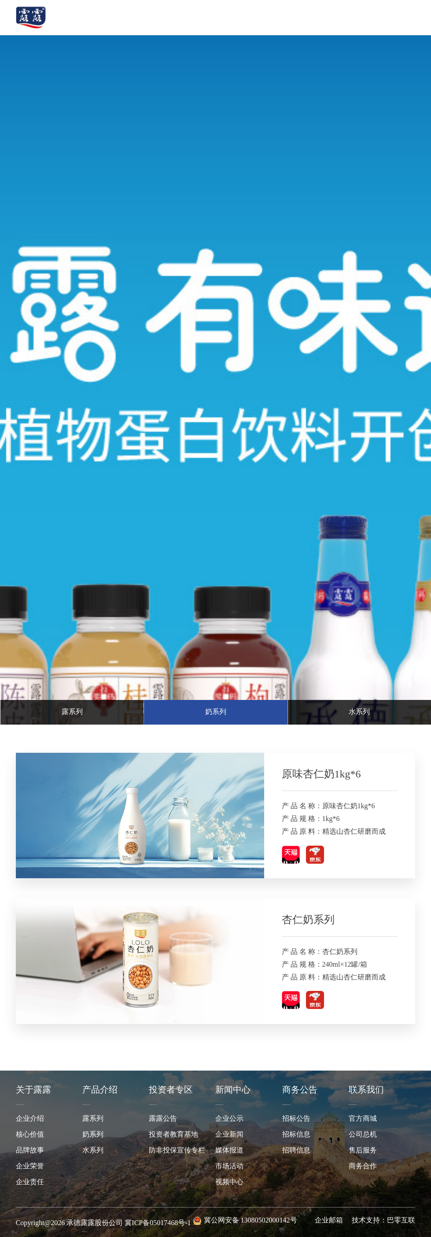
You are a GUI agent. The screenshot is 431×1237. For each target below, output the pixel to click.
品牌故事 (30, 1150)
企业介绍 (30, 1119)
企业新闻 (229, 1134)
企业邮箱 (329, 1220)
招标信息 (296, 1134)
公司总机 (363, 1134)
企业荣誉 (30, 1166)
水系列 (92, 1150)
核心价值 (30, 1134)
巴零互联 (401, 1220)
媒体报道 (229, 1150)
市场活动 (229, 1166)
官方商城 (363, 1119)
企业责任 (30, 1182)
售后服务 (363, 1150)
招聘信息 (296, 1150)
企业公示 (229, 1119)
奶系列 (92, 1134)
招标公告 (296, 1119)
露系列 (92, 1119)
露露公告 (163, 1119)
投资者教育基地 (173, 1134)
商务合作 (363, 1166)
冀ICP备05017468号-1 (158, 1223)
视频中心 (229, 1182)
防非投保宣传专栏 (177, 1150)
